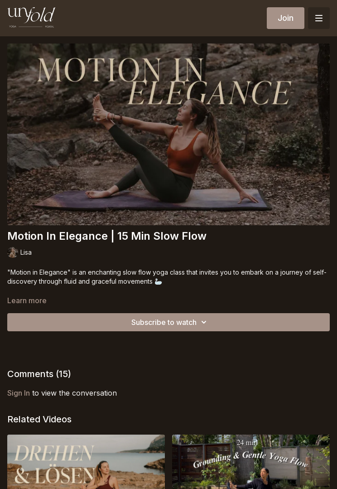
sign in (18, 392)
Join (286, 18)
